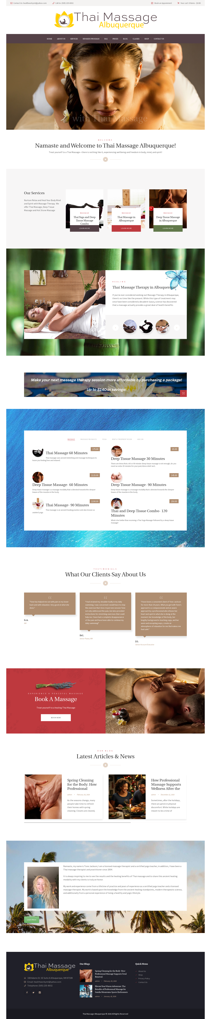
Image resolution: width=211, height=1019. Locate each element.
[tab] (130, 328)
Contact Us (142, 982)
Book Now (56, 718)
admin (69, 794)
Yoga (104, 439)
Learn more (84, 228)
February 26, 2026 (83, 794)
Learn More (31, 919)
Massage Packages (89, 439)
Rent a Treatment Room (122, 439)
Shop (140, 975)
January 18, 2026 (110, 996)
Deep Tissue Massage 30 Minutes (138, 459)
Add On (140, 439)
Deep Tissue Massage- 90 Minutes (138, 485)
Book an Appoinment (163, 3)
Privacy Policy (144, 978)
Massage (84, 213)
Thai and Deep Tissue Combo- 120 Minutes (139, 513)
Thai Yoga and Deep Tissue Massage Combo (85, 220)
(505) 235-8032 (67, 3)
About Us (142, 971)
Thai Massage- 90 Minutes (67, 505)
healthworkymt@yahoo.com (35, 3)
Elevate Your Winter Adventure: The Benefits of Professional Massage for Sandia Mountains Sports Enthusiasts (111, 989)
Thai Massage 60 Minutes (66, 453)
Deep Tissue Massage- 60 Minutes (60, 485)
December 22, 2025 (167, 794)
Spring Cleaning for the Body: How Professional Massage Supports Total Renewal (82, 789)
